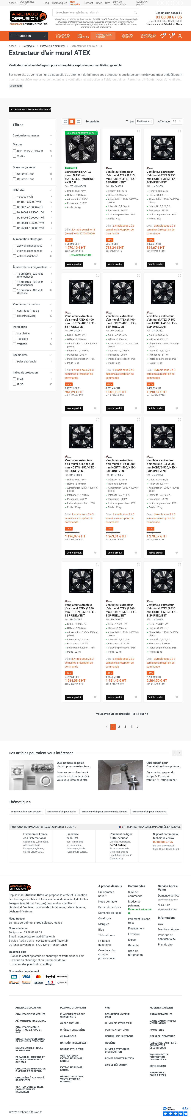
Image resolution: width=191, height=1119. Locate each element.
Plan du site (165, 944)
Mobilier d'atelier (158, 1008)
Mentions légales (168, 929)
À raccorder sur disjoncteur (32, 267)
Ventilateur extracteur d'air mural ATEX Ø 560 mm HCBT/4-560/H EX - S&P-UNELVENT (80, 610)
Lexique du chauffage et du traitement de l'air (38, 960)
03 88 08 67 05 (169, 17)
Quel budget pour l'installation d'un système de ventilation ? (162, 766)
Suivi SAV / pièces (142, 3)
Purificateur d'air (114, 1030)
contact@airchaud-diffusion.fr (36, 936)
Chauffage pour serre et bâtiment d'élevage (27, 1040)
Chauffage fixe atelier (28, 1014)
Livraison (134, 934)
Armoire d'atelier (158, 1014)
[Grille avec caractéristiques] (71, 121)
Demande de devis (109, 907)
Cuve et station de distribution (114, 1050)
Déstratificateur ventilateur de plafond (69, 1079)
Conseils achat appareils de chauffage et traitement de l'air (47, 956)
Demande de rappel (110, 912)
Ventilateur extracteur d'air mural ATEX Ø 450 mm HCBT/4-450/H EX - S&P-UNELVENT (162, 321)
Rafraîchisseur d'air (71, 1043)
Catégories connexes (32, 135)
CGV (161, 924)
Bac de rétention (113, 1065)
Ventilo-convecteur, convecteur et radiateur (26, 1089)
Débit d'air (32, 190)
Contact (88, 3)
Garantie (133, 945)
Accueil (13, 3)
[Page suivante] (137, 727)
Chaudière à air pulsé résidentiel (27, 1079)
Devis (99, 3)
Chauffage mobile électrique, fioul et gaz (26, 1030)
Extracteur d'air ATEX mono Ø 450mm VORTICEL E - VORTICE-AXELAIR (79, 177)
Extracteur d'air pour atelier (61, 811)
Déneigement (155, 1066)
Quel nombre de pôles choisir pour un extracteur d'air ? (73, 766)
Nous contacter (108, 901)
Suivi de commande (119, 3)
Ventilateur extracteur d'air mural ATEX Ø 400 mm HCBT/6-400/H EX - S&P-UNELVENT (121, 321)
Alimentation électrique (32, 239)
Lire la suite (16, 85)
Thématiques (59, 3)
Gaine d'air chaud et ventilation (160, 1022)
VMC (105, 1008)
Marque (32, 144)
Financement (136, 928)
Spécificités (32, 355)
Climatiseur (65, 1036)
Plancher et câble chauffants (70, 1015)
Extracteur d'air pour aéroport (26, 811)
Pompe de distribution (116, 1058)
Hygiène (107, 1043)
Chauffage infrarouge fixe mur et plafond (28, 1070)
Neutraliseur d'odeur (116, 1036)
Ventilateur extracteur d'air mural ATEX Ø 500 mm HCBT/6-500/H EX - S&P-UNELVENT (162, 466)
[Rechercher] (135, 12)
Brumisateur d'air (69, 1049)
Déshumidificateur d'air (114, 1015)
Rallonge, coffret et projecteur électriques (161, 1045)
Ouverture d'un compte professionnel (107, 954)
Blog (46, 3)
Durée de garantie (32, 167)
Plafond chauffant (70, 1008)
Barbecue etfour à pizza (155, 1074)
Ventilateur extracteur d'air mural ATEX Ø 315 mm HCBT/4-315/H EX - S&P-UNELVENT (121, 177)
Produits (29, 36)
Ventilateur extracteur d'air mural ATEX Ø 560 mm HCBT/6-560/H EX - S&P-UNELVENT (121, 610)
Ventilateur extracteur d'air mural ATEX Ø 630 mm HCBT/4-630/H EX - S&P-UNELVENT (162, 610)
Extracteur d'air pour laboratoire (149, 811)
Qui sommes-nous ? (27, 3)
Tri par (130, 121)
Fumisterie (154, 1030)
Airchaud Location (25, 1008)
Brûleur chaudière (70, 1030)
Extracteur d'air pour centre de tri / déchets (104, 811)
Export (132, 939)
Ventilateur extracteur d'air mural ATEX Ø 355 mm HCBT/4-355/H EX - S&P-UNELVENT (162, 177)
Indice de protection (32, 372)
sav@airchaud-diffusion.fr (52, 940)
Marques (103, 924)
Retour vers (30, 109)
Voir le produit (74, 264)
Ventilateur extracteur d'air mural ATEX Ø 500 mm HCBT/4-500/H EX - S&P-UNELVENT (121, 466)
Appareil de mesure (159, 1036)
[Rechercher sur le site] (91, 12)
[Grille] (65, 121)
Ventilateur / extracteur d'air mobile (68, 1058)
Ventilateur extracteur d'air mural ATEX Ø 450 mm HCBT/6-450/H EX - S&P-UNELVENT (80, 466)
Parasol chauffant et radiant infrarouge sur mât (27, 1060)
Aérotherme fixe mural (28, 1021)
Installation (32, 327)
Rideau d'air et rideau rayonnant (26, 1049)
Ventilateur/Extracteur (32, 304)
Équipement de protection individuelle (156, 1057)
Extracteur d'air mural (68, 1068)
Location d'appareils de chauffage (31, 964)
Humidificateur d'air (115, 1023)
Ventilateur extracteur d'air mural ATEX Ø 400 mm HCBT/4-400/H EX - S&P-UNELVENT (80, 321)
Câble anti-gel (67, 1023)
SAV (107, 3)
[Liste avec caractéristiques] (78, 121)
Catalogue (104, 918)
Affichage (164, 121)
